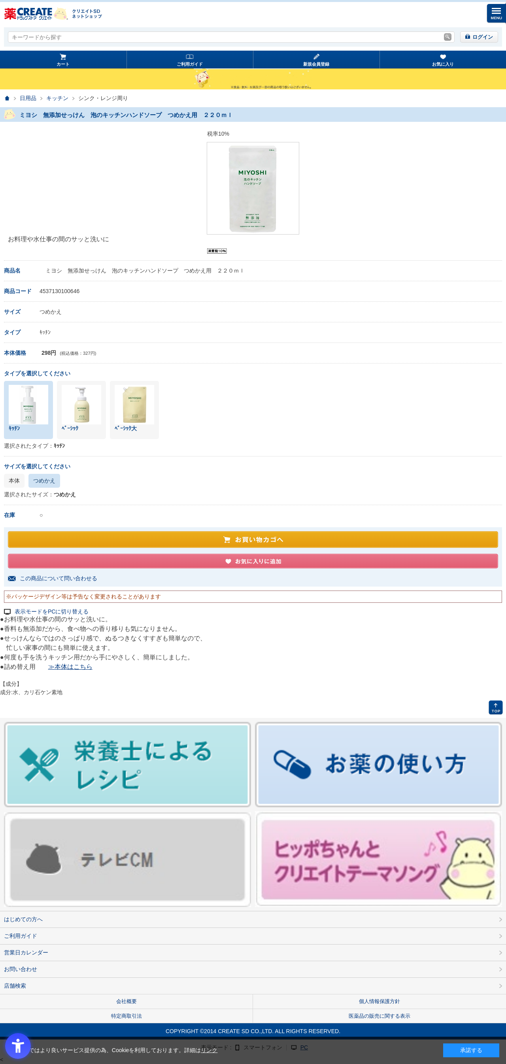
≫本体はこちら (70, 666)
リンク (209, 1050)
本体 (14, 480)
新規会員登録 (316, 64)
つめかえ (44, 480)
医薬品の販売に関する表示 (379, 1016)
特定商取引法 (126, 1016)
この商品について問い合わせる (58, 578)
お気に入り (443, 64)
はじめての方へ (23, 919)
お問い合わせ (20, 969)
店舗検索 (15, 986)
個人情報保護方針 (379, 1001)
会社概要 (126, 1001)
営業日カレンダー (26, 952)
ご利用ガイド (190, 64)
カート (63, 64)
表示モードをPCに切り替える (52, 612)
